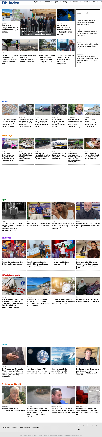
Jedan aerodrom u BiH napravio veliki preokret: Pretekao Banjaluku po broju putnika (41, 123)
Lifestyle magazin (11, 275)
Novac (86, 151)
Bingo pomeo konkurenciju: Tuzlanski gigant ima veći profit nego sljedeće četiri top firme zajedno (75, 158)
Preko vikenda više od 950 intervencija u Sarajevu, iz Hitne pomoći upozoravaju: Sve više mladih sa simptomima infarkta (12, 303)
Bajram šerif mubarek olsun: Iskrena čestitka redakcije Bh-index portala (65, 29)
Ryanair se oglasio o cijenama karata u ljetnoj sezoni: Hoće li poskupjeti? (58, 156)
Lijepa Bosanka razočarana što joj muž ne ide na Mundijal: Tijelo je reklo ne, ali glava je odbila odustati (63, 226)
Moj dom (53, 296)
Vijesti (5, 101)
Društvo (79, 42)
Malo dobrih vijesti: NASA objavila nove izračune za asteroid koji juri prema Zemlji (38, 371)
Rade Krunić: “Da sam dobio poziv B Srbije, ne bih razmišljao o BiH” (38, 224)
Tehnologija (5, 366)
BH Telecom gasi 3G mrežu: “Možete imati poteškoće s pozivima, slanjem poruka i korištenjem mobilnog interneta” (12, 372)
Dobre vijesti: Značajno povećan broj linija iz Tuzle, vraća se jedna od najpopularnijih (8, 157)
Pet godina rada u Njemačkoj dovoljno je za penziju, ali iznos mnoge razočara (92, 156)
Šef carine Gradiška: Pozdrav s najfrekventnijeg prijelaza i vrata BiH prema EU (87, 33)
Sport (5, 199)
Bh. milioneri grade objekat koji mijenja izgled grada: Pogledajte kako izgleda (25, 157)
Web (77, 366)
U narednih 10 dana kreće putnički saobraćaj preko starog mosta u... (47, 58)
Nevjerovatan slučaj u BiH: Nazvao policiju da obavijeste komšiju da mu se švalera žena (62, 411)
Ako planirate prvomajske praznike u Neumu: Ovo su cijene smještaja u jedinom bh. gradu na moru (38, 302)
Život (77, 296)
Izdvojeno (4, 23)
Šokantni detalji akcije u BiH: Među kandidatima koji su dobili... (10, 28)
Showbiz (4, 259)
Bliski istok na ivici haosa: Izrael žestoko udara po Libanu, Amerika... (28, 58)
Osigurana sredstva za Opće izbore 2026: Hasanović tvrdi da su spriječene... (65, 59)
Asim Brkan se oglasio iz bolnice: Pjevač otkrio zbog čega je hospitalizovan (37, 264)
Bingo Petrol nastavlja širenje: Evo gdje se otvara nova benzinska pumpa (42, 156)
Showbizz (6, 237)
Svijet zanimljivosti (11, 384)
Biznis (3, 151)
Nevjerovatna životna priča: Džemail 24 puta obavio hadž (87, 300)
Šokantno (29, 406)
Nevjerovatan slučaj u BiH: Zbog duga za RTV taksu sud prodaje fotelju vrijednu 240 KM (87, 411)
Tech (4, 344)
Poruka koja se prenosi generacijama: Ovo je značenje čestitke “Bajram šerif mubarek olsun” (91, 124)
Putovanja (29, 296)
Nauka (28, 366)
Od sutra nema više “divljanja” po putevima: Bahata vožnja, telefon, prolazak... (10, 59)
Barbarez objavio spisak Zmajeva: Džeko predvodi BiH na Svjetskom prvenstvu (88, 225)
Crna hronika (80, 19)
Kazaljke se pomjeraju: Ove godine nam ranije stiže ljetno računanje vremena (63, 301)
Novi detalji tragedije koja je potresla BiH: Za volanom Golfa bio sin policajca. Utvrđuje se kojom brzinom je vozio (26, 124)
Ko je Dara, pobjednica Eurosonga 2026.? (60, 263)
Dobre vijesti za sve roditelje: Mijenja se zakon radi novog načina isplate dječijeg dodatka (9, 123)
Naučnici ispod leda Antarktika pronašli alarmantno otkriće (59, 371)
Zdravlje (4, 296)
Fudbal (28, 221)
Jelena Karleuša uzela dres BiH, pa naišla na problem (12, 263)
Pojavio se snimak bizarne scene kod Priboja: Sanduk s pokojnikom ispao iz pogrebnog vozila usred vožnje (38, 412)
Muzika (29, 259)
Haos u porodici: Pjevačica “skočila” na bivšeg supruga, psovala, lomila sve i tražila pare (87, 265)
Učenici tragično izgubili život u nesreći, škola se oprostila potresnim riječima (87, 22)
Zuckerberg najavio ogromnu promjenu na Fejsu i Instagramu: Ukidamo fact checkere (87, 372)
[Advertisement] (51, 84)
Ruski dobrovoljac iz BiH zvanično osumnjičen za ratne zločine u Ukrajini (88, 46)
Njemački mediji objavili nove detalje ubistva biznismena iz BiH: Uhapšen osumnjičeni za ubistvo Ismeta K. (75, 124)
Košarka (4, 221)
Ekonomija (7, 135)
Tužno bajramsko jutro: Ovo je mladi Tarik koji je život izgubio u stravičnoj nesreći (58, 123)
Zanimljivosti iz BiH (56, 406)
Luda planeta (5, 406)
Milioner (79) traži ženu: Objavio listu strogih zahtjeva (13, 409)
